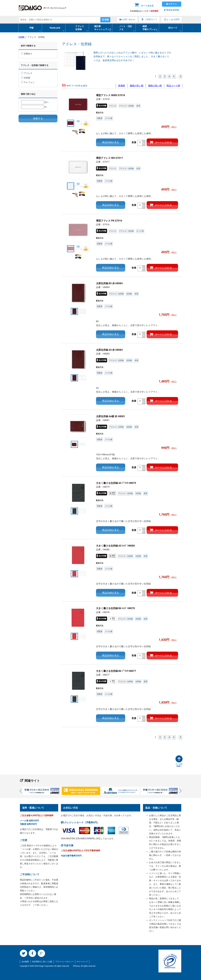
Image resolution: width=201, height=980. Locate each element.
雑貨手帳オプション (150, 28)
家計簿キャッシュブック (102, 28)
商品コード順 (173, 85)
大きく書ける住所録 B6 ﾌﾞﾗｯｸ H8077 (116, 671)
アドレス (26, 73)
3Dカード (172, 28)
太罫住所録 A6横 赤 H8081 (110, 416)
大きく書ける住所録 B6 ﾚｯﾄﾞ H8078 (115, 608)
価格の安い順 (136, 85)
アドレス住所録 (79, 28)
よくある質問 (173, 19)
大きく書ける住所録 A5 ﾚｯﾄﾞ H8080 (115, 545)
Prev (21, 791)
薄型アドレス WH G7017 (109, 158)
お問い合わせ (128, 19)
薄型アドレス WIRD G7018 (110, 95)
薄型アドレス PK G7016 (110, 220)
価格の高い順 (155, 85)
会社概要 (25, 962)
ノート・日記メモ (125, 28)
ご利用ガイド (150, 19)
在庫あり (26, 53)
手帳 (31, 28)
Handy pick (55, 28)
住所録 (25, 78)
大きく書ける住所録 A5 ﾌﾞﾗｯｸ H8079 (116, 483)
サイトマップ (82, 962)
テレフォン (27, 82)
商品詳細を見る (110, 142)
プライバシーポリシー (64, 962)
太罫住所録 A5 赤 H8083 (109, 349)
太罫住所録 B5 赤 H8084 (109, 283)
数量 (138, 143)
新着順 (121, 85)
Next (179, 791)
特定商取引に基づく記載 (42, 962)
